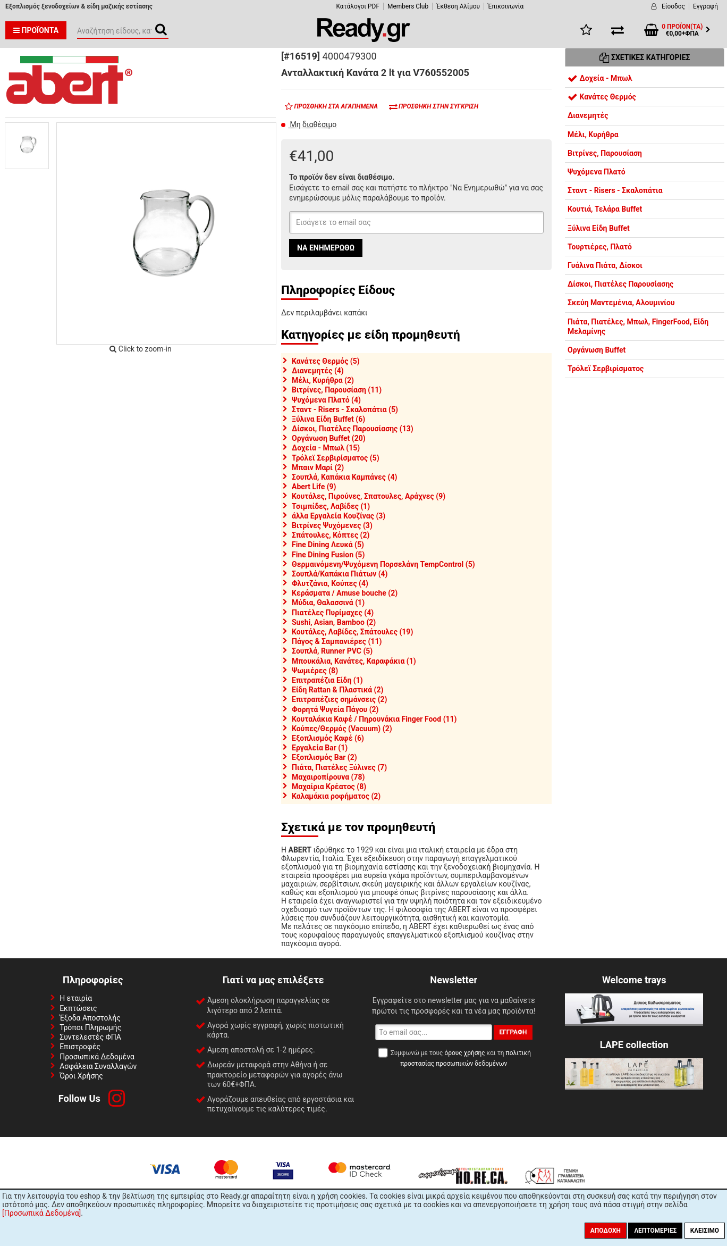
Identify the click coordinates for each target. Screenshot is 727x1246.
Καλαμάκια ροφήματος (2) (336, 796)
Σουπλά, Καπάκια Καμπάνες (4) (344, 477)
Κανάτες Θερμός (602, 97)
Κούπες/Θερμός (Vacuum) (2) (342, 728)
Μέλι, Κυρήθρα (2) (323, 380)
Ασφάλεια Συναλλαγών (98, 1066)
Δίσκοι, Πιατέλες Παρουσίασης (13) (352, 428)
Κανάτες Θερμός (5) (326, 361)
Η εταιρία (76, 998)
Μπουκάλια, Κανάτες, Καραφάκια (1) (354, 661)
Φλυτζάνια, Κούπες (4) (330, 583)
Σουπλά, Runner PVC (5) (332, 651)
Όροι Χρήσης (81, 1076)
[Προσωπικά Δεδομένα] (41, 1213)
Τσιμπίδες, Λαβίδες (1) (331, 506)
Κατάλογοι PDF (357, 6)
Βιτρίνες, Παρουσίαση (605, 153)
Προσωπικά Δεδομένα (97, 1056)
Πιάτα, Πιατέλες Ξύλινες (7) (339, 767)
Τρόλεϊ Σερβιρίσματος (606, 368)
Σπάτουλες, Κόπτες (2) (330, 535)
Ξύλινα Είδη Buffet (599, 228)
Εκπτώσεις (78, 1008)
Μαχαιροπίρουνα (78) (328, 777)
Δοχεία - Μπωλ (600, 78)
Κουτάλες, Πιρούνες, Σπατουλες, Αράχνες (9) (368, 496)
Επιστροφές (80, 1046)
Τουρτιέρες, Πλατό (600, 246)
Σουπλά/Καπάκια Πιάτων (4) (340, 574)
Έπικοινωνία (505, 6)
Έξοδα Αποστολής (90, 1018)
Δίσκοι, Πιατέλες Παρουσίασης (620, 284)
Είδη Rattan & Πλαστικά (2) (337, 689)
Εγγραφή (705, 6)
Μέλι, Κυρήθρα (593, 134)
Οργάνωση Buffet (596, 350)
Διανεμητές (588, 115)
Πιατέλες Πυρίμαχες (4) (333, 612)
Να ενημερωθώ (325, 248)
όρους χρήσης (464, 1053)
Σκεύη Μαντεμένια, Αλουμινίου (621, 302)
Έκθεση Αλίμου (458, 6)
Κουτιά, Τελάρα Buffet (605, 209)
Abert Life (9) (314, 486)
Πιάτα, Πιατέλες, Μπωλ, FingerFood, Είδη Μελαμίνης (638, 326)
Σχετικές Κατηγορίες (644, 57)
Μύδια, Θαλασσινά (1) (328, 602)
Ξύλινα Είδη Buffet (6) (328, 419)
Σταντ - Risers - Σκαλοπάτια (615, 190)
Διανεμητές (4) (318, 370)
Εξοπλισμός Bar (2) (324, 757)
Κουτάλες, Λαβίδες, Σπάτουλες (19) (352, 632)
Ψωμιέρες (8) (315, 670)
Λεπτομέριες (655, 1230)
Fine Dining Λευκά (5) (328, 544)
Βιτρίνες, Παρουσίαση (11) (337, 390)
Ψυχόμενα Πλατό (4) (326, 400)
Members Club (407, 6)
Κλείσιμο (704, 1230)
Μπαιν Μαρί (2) (318, 467)
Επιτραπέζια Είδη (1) (327, 680)
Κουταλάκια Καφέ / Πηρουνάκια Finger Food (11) (374, 719)
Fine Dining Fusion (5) (328, 554)
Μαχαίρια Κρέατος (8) (329, 786)
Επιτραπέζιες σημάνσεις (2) (339, 699)
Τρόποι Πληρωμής (90, 1027)
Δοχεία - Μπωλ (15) (326, 448)
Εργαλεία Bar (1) (320, 747)
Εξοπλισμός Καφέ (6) (328, 738)
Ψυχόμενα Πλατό (596, 172)
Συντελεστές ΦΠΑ (90, 1037)
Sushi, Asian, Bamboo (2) (334, 622)
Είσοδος (673, 6)
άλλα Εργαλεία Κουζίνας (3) (338, 516)
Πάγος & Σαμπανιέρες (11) (337, 641)
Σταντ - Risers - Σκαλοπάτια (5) (345, 409)
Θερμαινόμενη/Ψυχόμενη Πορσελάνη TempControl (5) (383, 564)
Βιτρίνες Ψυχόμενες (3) (332, 525)
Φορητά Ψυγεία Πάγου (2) (335, 709)
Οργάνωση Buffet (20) (329, 438)
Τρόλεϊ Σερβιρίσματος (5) (335, 458)
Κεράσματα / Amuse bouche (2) (345, 593)
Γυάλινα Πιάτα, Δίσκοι (605, 265)
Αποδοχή (605, 1230)
